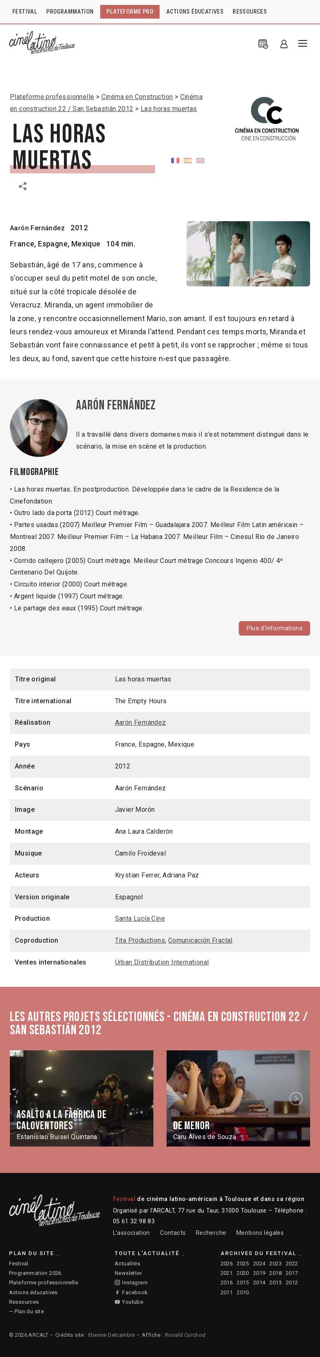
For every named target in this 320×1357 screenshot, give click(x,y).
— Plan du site (26, 1312)
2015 (243, 1283)
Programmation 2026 (35, 1274)
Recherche (211, 1233)
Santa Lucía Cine (140, 919)
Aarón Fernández (40, 227)
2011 (227, 1293)
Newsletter (128, 1274)
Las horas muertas (169, 109)
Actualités (127, 1264)
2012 (292, 1283)
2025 (243, 1264)
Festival (18, 1264)
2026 (227, 1264)
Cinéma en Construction (137, 97)
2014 (259, 1283)
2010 (243, 1293)
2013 (275, 1283)
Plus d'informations (273, 628)
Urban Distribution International (162, 963)
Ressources (24, 1303)
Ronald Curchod (185, 1335)
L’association (131, 1233)
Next (297, 1099)
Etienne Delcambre (111, 1335)
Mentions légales (260, 1233)
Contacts (173, 1233)
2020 (243, 1274)
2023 (275, 1264)
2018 (275, 1274)
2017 (292, 1274)
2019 (259, 1274)
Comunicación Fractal (200, 941)
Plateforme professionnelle (52, 97)
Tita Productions (140, 941)
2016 (227, 1283)
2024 (259, 1264)
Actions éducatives (33, 1293)
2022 (292, 1264)
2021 (227, 1274)
